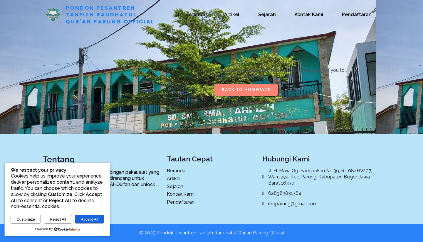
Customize (25, 219)
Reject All (58, 219)
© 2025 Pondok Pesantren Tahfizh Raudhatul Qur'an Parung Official (211, 233)
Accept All (89, 219)
